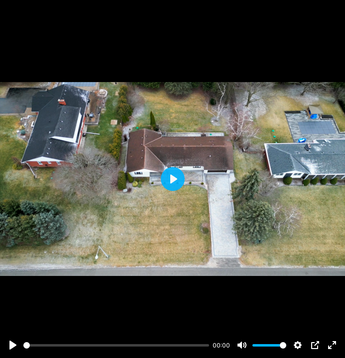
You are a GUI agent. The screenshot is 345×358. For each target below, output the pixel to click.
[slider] (116, 345)
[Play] (13, 345)
